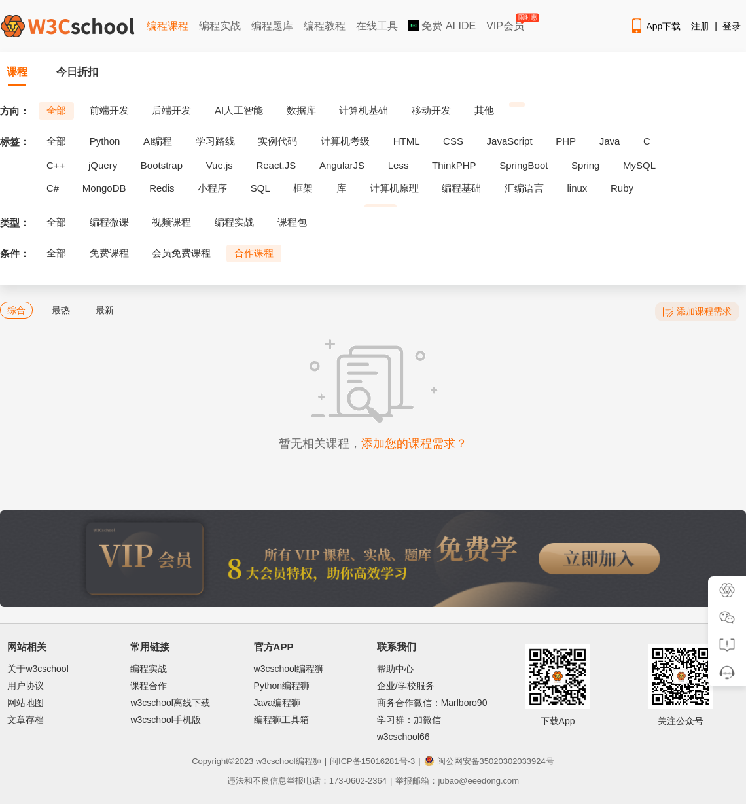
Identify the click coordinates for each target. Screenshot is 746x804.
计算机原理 (394, 188)
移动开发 (431, 110)
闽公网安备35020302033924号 (489, 761)
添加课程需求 (697, 311)
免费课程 (109, 252)
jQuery (102, 165)
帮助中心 (395, 668)
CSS (453, 141)
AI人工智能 (239, 110)
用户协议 (25, 685)
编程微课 (109, 222)
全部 (56, 110)
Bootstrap (162, 165)
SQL (260, 188)
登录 (731, 26)
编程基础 (461, 188)
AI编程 (157, 141)
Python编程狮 (282, 685)
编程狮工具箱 (281, 719)
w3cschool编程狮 (289, 668)
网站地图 (25, 702)
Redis (161, 188)
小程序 (212, 188)
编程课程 (167, 25)
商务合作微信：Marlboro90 (432, 702)
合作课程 (254, 252)
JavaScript (510, 141)
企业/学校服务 (406, 685)
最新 (105, 310)
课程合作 (148, 685)
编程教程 (325, 25)
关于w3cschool (37, 668)
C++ (55, 165)
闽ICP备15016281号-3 (372, 761)
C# (52, 188)
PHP (566, 141)
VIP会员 (506, 23)
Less (398, 165)
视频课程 (171, 222)
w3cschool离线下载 (169, 702)
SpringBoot (523, 165)
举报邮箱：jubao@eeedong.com (457, 781)
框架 (303, 188)
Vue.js (219, 165)
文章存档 (25, 719)
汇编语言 (524, 188)
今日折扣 (77, 71)
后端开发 (171, 110)
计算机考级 (345, 141)
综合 (16, 310)
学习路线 (215, 141)
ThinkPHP (454, 165)
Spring (585, 165)
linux (577, 188)
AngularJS (341, 165)
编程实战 (220, 25)
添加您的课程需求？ (414, 443)
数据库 (301, 110)
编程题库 (272, 25)
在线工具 (377, 25)
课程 (17, 71)
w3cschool (276, 761)
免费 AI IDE (442, 25)
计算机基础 (363, 110)
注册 (700, 26)
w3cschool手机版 (165, 719)
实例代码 (277, 141)
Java (609, 141)
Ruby (622, 188)
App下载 (655, 26)
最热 (61, 310)
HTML (406, 141)
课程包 (292, 222)
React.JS (276, 165)
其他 (484, 110)
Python (105, 141)
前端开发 (109, 110)
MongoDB (104, 188)
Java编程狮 (277, 702)
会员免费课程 (181, 252)
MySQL (639, 165)
